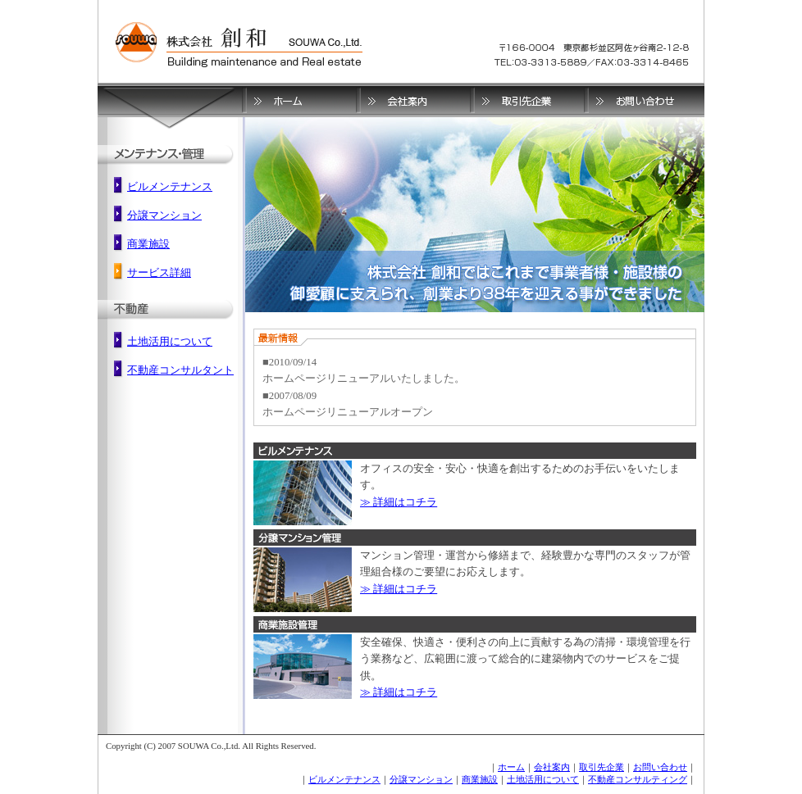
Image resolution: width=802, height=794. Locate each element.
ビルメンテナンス (169, 187)
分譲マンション (164, 215)
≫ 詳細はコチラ (398, 502)
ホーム (511, 767)
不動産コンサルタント (180, 370)
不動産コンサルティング (637, 779)
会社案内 (552, 767)
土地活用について (169, 341)
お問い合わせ (660, 767)
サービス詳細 (159, 273)
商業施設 (148, 244)
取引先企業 (601, 767)
